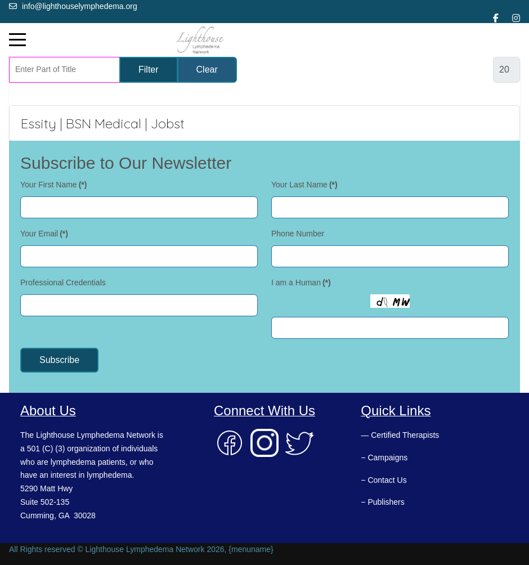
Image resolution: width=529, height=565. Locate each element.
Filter (148, 69)
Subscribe (59, 360)
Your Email (44, 233)
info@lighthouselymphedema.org (79, 6)
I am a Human (301, 282)
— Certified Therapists (400, 435)
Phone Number (297, 233)
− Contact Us (383, 480)
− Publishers (382, 501)
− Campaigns (384, 457)
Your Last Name (304, 184)
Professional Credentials (63, 282)
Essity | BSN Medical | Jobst (103, 123)
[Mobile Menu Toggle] (17, 40)
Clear (207, 69)
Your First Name (53, 184)
